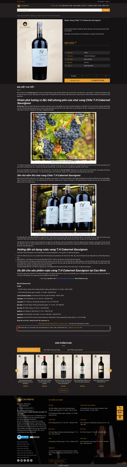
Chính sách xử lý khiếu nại (24, 451)
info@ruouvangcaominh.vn (26, 408)
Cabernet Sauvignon (89, 56)
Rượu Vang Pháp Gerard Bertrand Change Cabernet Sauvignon (25, 382)
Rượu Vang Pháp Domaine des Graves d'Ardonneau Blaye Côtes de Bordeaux (63, 382)
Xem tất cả (64, 390)
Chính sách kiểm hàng (23, 444)
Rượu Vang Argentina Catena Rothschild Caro (102, 381)
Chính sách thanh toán (23, 457)
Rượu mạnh (77, 5)
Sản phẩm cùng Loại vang (52, 350)
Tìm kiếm (105, 10)
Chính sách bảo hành (23, 448)
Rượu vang (54, 5)
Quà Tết (84, 5)
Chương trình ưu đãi (94, 5)
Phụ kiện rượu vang (65, 5)
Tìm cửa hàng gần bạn (57, 461)
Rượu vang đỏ (88, 59)
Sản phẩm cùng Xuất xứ (75, 350)
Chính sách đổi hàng (22, 446)
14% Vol (86, 62)
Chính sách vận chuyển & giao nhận (27, 455)
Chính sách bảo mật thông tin (25, 453)
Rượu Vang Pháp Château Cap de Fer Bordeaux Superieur (82, 381)
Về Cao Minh (101, 1)
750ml (86, 52)
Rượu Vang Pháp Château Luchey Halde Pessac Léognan (45, 382)
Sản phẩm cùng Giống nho (28, 350)
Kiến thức (105, 5)
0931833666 (24, 406)
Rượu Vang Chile (88, 65)
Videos (107, 1)
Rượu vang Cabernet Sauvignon (65, 278)
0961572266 (21, 1)
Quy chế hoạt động (22, 442)
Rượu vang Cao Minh (76, 327)
